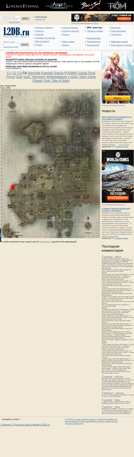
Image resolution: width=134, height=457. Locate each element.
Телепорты (116, 34)
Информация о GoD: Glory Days (71, 77)
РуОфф (70, 73)
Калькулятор (93, 45)
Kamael (47, 73)
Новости (39, 31)
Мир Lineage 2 (42, 41)
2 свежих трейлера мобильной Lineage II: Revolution (116, 209)
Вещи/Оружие (94, 38)
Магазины (116, 28)
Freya (10, 77)
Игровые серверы (44, 28)
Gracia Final (86, 73)
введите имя (10, 17)
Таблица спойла (95, 31)
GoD (19, 77)
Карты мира (68, 42)
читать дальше (124, 144)
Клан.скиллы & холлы (121, 45)
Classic (37, 80)
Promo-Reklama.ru (13, 68)
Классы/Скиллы (70, 28)
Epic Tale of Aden (57, 80)
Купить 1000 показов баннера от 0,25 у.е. (113, 105)
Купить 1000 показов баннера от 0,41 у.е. (84, 23)
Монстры (119, 376)
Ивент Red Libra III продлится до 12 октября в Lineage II (117, 118)
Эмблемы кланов (119, 42)
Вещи (117, 400)
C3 (19, 73)
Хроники (39, 34)
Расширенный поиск (11, 47)
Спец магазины (118, 31)
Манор (65, 45)
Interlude (34, 73)
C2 (14, 73)
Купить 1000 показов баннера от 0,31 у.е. (113, 204)
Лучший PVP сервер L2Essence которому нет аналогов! (31, 59)
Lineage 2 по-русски (45, 38)
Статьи (38, 45)
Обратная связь (40, 19)
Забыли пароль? (14, 22)
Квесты (66, 34)
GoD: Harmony (34, 77)
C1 (9, 73)
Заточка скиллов (70, 31)
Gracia (59, 73)
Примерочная (93, 42)
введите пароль (11, 20)
